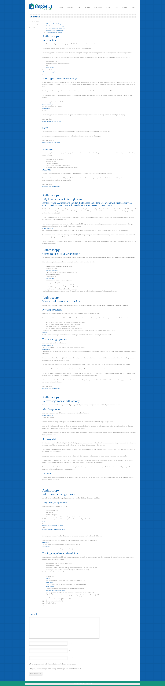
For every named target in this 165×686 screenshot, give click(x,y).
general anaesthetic (47, 104)
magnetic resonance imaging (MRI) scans (53, 529)
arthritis (48, 578)
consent (44, 333)
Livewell (108, 7)
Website (71, 658)
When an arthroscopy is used (54, 32)
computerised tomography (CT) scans (52, 525)
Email (70, 651)
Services (87, 7)
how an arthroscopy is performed (51, 121)
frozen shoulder (50, 68)
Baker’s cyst (49, 582)
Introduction (49, 22)
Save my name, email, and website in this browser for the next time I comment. (54, 664)
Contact (124, 7)
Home (61, 7)
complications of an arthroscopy (51, 142)
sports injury (45, 542)
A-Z (117, 7)
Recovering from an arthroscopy (55, 30)
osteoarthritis (46, 547)
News (78, 7)
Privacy (133, 7)
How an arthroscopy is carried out (55, 28)
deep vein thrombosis (52, 270)
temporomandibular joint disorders (55, 590)
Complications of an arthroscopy (55, 26)
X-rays (44, 521)
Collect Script (98, 7)
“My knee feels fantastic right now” (56, 24)
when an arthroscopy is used (50, 72)
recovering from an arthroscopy (51, 186)
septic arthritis (50, 279)
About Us (70, 7)
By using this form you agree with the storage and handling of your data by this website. (55, 669)
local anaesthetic (47, 108)
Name (70, 644)
